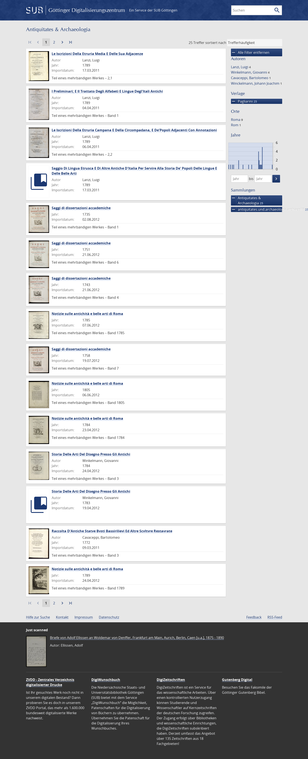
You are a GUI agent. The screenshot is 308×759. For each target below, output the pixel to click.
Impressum (83, 617)
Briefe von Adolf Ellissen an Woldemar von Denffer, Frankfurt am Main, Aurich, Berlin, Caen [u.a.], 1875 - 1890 (137, 637)
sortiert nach (215, 42)
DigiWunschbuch (105, 679)
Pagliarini (244, 101)
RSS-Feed (274, 617)
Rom (236, 125)
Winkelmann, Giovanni (250, 72)
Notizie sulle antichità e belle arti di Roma (87, 313)
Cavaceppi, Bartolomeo (251, 77)
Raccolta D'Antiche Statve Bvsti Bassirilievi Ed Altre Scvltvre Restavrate (112, 531)
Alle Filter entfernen (250, 52)
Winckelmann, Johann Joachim (256, 83)
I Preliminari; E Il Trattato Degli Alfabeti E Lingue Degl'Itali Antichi (107, 91)
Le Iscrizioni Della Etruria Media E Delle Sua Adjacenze (97, 53)
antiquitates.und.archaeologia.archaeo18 (256, 209)
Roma (237, 119)
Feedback (253, 617)
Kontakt (62, 617)
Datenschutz (109, 617)
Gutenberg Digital (237, 679)
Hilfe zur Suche (38, 617)
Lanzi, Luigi (241, 67)
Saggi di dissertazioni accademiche (81, 208)
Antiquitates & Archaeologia (247, 200)
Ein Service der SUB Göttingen (153, 10)
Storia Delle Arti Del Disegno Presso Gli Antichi (91, 454)
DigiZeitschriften (171, 679)
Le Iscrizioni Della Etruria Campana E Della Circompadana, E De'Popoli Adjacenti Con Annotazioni (134, 130)
